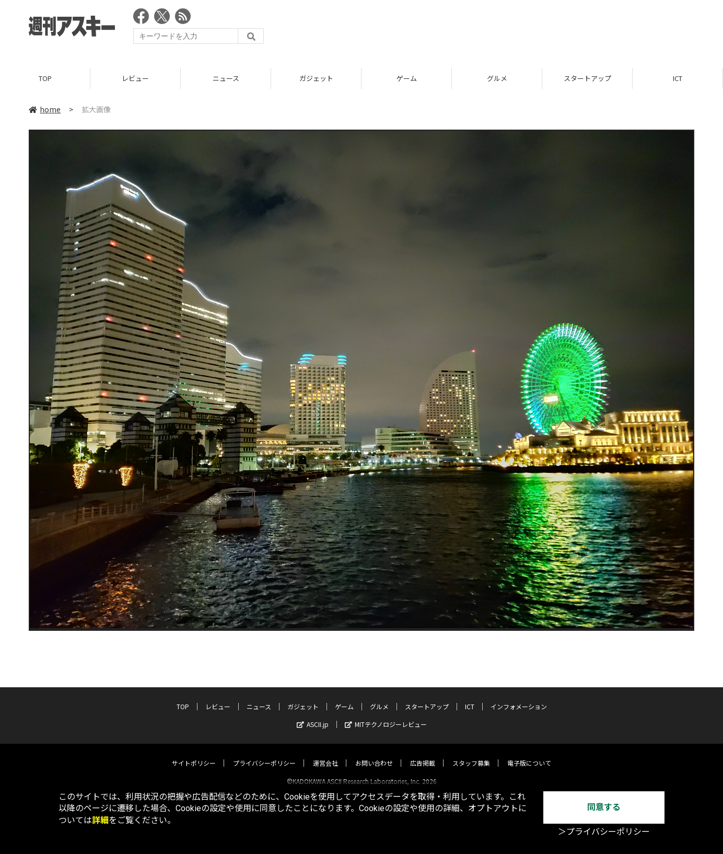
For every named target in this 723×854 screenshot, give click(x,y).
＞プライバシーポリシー (604, 832)
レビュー (135, 78)
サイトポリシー (194, 753)
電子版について (529, 753)
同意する (604, 807)
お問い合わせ (374, 753)
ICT (677, 78)
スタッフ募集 (471, 753)
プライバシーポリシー (264, 753)
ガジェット (316, 78)
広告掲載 (422, 753)
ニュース (226, 78)
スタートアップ (587, 78)
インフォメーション (519, 697)
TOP (45, 78)
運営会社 (325, 753)
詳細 (100, 820)
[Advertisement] (504, 28)
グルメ (497, 78)
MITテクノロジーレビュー (386, 714)
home (45, 109)
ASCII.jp (313, 714)
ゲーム (407, 78)
